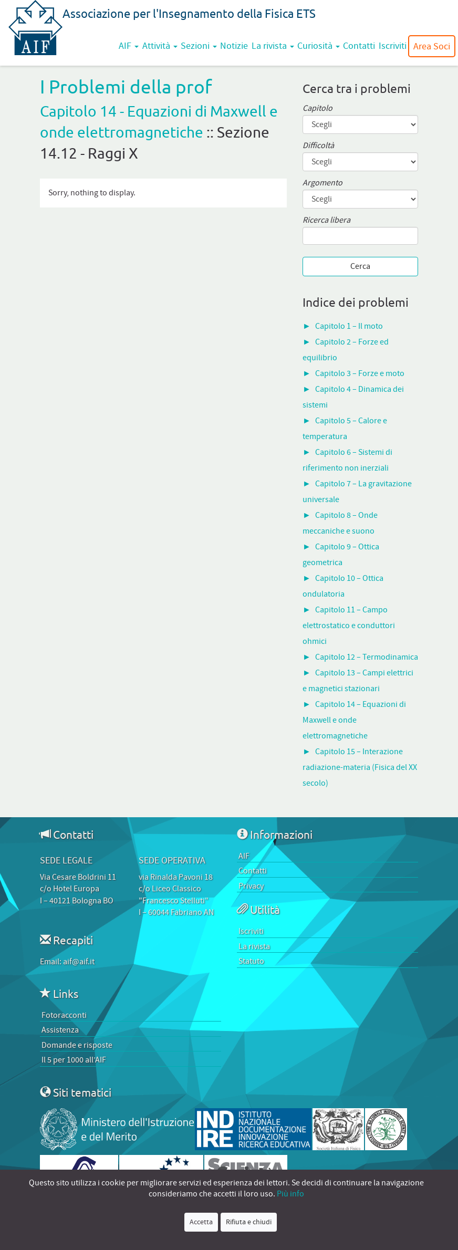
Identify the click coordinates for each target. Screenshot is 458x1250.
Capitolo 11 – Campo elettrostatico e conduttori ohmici (349, 626)
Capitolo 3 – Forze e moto (359, 373)
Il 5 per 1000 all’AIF (73, 1060)
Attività (160, 45)
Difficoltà (318, 146)
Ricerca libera (326, 220)
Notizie (234, 45)
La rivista (273, 45)
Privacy (251, 886)
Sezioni (199, 45)
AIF (129, 45)
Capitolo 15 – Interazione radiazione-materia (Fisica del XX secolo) (360, 767)
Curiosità (318, 45)
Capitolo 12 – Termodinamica (366, 657)
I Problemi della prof (126, 86)
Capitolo (317, 108)
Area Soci (431, 46)
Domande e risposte (76, 1045)
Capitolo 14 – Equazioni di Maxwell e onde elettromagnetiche (354, 720)
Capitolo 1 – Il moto (349, 326)
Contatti (359, 45)
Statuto (251, 961)
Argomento (322, 183)
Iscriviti (393, 45)
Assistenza (60, 1030)
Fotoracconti (64, 1015)
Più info (290, 1194)
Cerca (360, 266)
